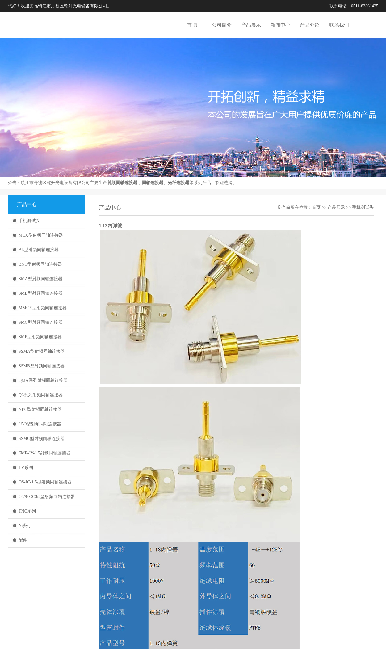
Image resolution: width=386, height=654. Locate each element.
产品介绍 (310, 24)
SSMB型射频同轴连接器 (42, 366)
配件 (23, 540)
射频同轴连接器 (122, 182)
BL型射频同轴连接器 (39, 249)
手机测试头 (29, 220)
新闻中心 (280, 24)
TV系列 (26, 467)
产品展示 (251, 24)
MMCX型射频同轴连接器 (43, 308)
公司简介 (222, 24)
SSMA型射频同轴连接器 (42, 351)
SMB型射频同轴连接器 (40, 293)
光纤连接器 (178, 182)
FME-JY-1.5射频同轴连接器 (44, 453)
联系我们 (339, 24)
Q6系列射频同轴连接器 (41, 395)
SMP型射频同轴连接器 (40, 337)
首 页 (192, 24)
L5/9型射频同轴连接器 (40, 424)
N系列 (24, 525)
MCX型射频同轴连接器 (41, 235)
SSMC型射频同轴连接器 (42, 438)
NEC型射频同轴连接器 (40, 409)
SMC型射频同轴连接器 (40, 322)
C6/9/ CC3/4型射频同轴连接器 (47, 496)
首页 (316, 207)
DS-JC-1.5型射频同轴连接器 (45, 482)
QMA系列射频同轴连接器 (43, 380)
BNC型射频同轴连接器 (40, 264)
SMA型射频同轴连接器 (40, 278)
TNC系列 (27, 511)
